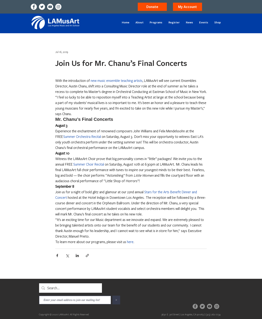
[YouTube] (50, 7)
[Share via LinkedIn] (77, 255)
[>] (116, 300)
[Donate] (152, 7)
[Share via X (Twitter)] (67, 255)
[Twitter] (42, 7)
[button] (187, 7)
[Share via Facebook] (57, 255)
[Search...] (70, 288)
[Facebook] (34, 7)
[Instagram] (58, 7)
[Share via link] (87, 255)
